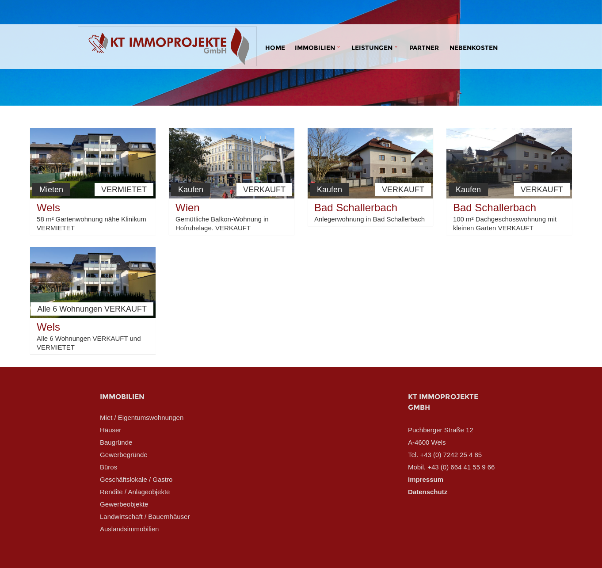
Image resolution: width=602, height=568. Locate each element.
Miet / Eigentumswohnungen (141, 417)
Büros (108, 467)
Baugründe (116, 442)
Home (275, 48)
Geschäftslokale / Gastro (136, 479)
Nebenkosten (474, 48)
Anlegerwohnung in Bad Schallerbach (369, 219)
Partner (424, 48)
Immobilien (315, 48)
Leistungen (371, 48)
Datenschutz (427, 492)
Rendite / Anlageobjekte (135, 492)
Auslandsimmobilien (129, 529)
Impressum (425, 479)
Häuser (110, 430)
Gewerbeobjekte (124, 504)
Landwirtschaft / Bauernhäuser (145, 516)
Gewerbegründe (124, 454)
